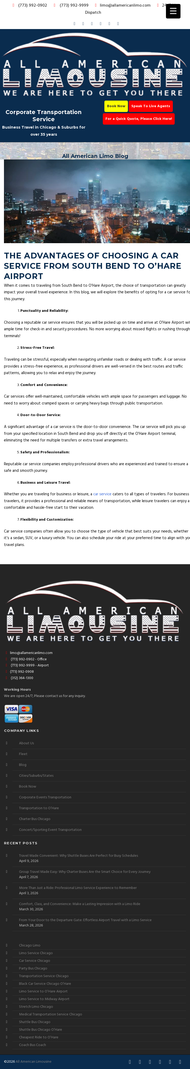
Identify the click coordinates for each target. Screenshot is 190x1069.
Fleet (23, 754)
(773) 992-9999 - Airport (26, 665)
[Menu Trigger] (173, 11)
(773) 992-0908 (19, 672)
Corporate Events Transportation (45, 797)
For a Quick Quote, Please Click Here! (138, 119)
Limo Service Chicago (36, 953)
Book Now (116, 106)
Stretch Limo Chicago (36, 1007)
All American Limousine (34, 1062)
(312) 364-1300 (18, 678)
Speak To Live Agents (150, 106)
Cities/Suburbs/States (36, 776)
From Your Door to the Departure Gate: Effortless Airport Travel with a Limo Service (85, 920)
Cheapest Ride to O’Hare (38, 1037)
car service (102, 494)
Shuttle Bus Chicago (34, 1022)
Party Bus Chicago (33, 969)
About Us (26, 743)
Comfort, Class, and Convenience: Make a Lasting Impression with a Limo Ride (79, 904)
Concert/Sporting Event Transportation (50, 830)
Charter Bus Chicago (34, 819)
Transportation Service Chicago (44, 976)
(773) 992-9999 (70, 5)
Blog (22, 765)
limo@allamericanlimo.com (122, 5)
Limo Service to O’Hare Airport (43, 991)
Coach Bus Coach (32, 1045)
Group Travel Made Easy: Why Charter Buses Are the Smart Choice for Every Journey (85, 872)
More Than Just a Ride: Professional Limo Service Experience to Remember (78, 888)
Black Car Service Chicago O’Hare (45, 984)
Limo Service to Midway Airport (44, 999)
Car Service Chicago (34, 961)
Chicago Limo (29, 946)
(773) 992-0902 (29, 5)
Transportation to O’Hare (39, 808)
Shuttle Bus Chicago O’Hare (40, 1030)
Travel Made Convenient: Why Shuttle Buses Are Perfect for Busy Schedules (78, 856)
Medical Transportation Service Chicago (50, 1014)
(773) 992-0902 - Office (25, 659)
